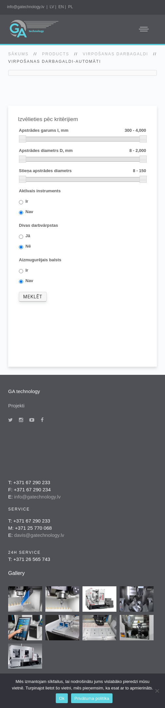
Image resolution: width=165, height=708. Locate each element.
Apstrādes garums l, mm (82, 130)
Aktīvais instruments (40, 190)
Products (55, 54)
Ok (62, 698)
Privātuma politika (91, 698)
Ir (26, 201)
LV (52, 7)
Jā (27, 236)
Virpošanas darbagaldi (115, 54)
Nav (29, 212)
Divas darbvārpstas (38, 225)
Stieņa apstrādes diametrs (82, 171)
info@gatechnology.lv (25, 7)
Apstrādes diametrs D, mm (82, 151)
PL (70, 7)
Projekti (16, 405)
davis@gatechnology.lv (39, 535)
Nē (28, 246)
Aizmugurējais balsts (40, 259)
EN (61, 7)
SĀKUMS (18, 54)
